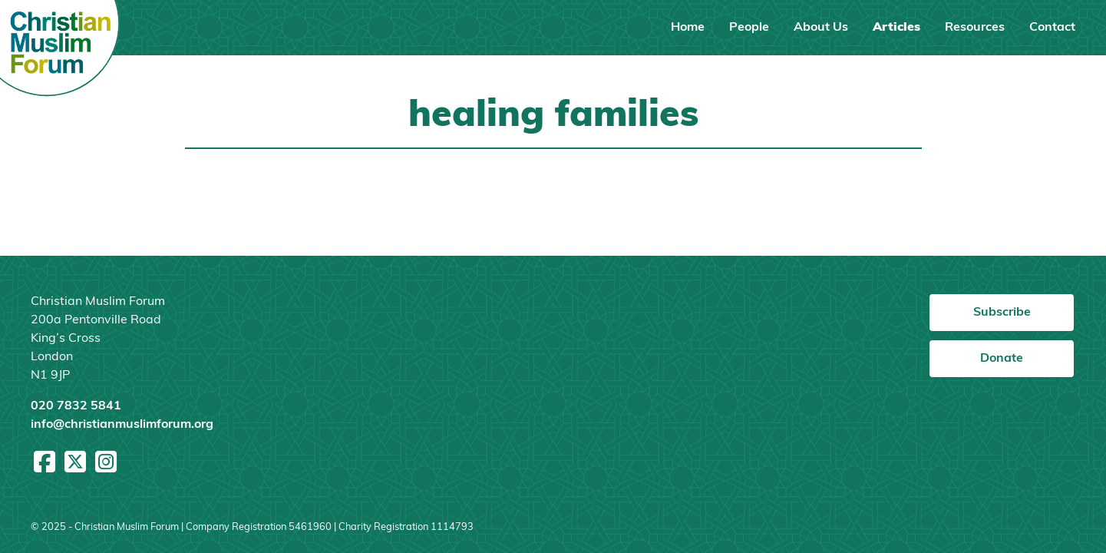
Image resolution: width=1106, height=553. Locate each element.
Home (688, 28)
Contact (1052, 28)
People (749, 28)
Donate (1001, 359)
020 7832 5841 (76, 406)
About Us (821, 28)
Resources (975, 28)
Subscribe (1002, 312)
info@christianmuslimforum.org (122, 425)
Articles (896, 28)
